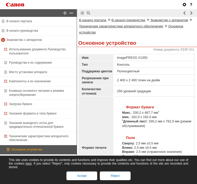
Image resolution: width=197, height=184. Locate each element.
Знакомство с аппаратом (24, 40)
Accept (82, 176)
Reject (115, 176)
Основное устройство (27, 149)
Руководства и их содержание (30, 62)
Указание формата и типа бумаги (32, 113)
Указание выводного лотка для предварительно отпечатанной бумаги (36, 125)
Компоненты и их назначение (30, 81)
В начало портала (19, 21)
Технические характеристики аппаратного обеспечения (121, 26)
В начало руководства (22, 30)
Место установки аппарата (28, 72)
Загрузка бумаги (20, 104)
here (28, 163)
